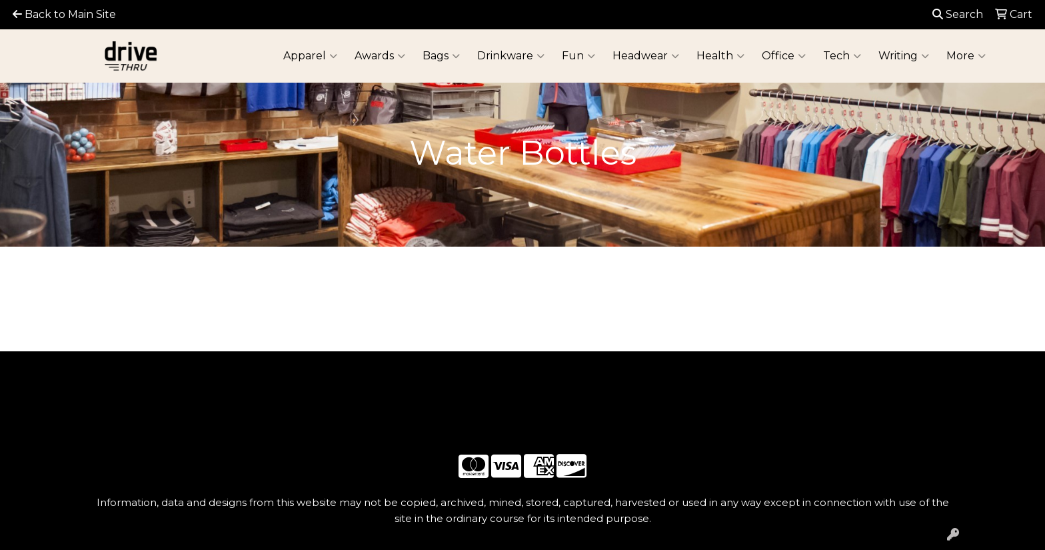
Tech (842, 56)
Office (784, 56)
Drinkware (510, 56)
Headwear (645, 56)
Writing (903, 56)
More (966, 56)
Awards (380, 56)
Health (720, 56)
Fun (578, 56)
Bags (441, 56)
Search (957, 14)
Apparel (310, 56)
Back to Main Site (64, 14)
